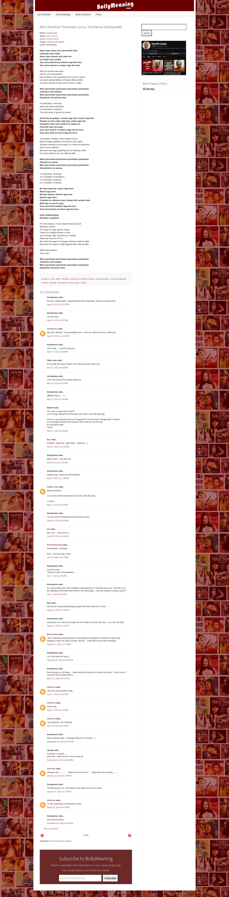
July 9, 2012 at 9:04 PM (57, 594)
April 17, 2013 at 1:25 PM (57, 710)
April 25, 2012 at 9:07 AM (57, 320)
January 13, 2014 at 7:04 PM (59, 776)
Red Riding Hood (54, 545)
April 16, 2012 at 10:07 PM (58, 304)
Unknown (51, 687)
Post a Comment (51, 829)
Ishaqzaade (52, 33)
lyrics (44, 283)
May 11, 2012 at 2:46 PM (57, 399)
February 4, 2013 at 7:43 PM (59, 644)
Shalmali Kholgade (55, 42)
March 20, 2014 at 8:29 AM (58, 807)
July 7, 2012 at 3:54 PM (57, 576)
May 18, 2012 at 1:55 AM (57, 463)
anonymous (52, 329)
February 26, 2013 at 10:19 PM (60, 660)
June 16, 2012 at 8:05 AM (57, 520)
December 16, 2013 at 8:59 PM (60, 760)
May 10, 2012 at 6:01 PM (57, 383)
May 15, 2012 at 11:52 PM (58, 447)
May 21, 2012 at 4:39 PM (57, 505)
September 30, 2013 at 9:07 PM (60, 742)
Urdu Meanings (63, 14)
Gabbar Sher (52, 487)
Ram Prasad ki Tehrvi (155, 83)
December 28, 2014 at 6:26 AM (60, 823)
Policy (98, 14)
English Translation (82, 279)
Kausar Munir (52, 39)
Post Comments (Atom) (61, 841)
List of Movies (44, 14)
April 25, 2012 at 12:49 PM (58, 336)
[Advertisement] (108, 53)
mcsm (53, 283)
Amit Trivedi (51, 36)
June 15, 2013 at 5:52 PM (58, 726)
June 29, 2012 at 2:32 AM (57, 536)
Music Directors (83, 14)
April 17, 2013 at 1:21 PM (57, 694)
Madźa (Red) (52, 634)
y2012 (83, 283)
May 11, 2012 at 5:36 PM (57, 431)
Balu (49, 439)
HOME (86, 835)
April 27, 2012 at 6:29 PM (57, 352)
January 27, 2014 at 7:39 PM (59, 792)
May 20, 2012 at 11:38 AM (58, 478)
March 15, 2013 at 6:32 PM (58, 678)
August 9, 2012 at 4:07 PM (58, 626)
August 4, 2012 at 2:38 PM (58, 610)
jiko (48, 529)
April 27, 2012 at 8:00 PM (57, 368)
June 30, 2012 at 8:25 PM (58, 557)
